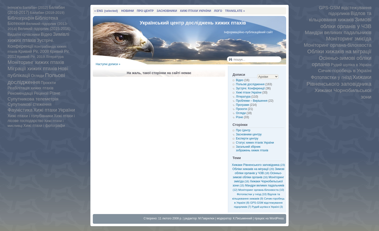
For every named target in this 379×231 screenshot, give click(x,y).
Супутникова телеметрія (32, 98)
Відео (46, 34)
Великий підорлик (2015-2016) (44, 29)
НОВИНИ (127, 11)
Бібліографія (20, 18)
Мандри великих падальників (338, 32)
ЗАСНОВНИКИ (167, 11)
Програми (242, 105)
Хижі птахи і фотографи (44, 125)
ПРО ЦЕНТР (145, 11)
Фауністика (20, 110)
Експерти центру (247, 138)
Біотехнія (16, 23)
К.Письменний (242, 218)
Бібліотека (46, 18)
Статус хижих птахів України (255, 142)
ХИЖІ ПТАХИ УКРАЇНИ (195, 11)
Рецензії (41, 93)
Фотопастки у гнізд (331, 77)
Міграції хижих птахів (32, 68)
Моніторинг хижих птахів (35, 62)
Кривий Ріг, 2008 (33, 51)
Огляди (37, 75)
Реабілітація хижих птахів (30, 88)
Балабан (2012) (35, 7)
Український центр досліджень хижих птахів (193, 22)
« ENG (106, 11)
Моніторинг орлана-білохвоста (338, 45)
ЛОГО (218, 11)
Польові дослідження (250, 84)
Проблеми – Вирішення (251, 100)
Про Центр (243, 130)
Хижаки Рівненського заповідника (258, 165)
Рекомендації (20, 93)
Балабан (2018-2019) (47, 13)
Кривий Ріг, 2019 (31, 56)
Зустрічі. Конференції (250, 88)
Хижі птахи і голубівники (30, 116)
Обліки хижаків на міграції (339, 51)
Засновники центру (249, 134)
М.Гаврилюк (206, 218)
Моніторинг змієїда (349, 39)
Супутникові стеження (29, 104)
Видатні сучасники (23, 34)
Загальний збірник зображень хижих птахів (252, 148)
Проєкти (48, 82)
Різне (55, 93)
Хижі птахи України (54, 110)
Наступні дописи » (108, 64)
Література (55, 57)
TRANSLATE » (235, 11)
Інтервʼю (14, 7)
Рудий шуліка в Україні (351, 65)
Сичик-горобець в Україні (345, 70)
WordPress (277, 218)
